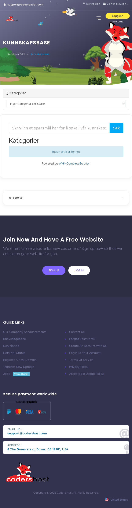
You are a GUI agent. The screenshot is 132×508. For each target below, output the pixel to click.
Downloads (11, 346)
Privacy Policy (78, 367)
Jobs (16, 374)
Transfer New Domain (18, 367)
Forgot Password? (82, 339)
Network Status (14, 353)
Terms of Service (81, 360)
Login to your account (84, 353)
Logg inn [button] (117, 16)
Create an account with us (88, 346)
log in (79, 270)
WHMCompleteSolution (74, 163)
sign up (54, 270)
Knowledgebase (14, 339)
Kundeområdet (16, 54)
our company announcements (24, 332)
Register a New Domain (19, 360)
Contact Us (77, 332)
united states (116, 499)
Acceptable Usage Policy (86, 374)
